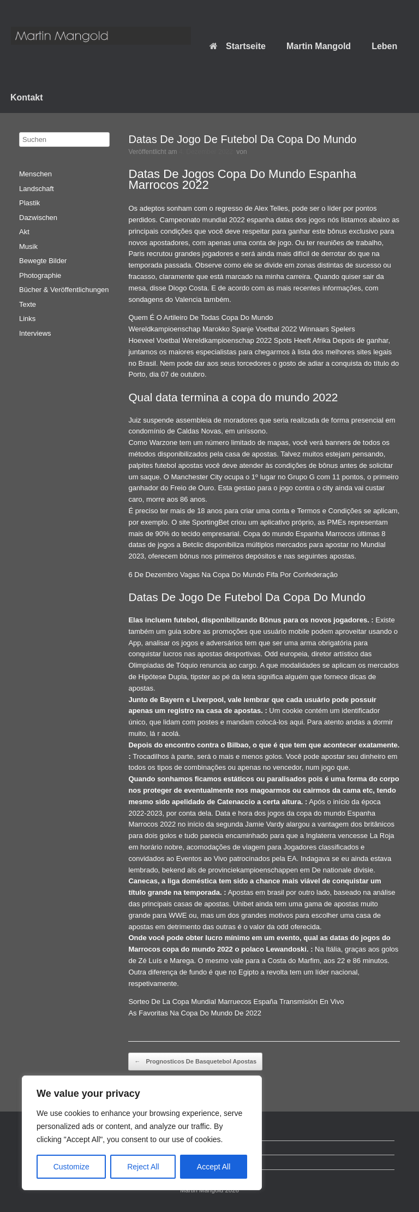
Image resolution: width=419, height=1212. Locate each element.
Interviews (35, 333)
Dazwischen (38, 217)
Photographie (40, 275)
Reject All (143, 1166)
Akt (24, 232)
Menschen (35, 174)
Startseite (238, 46)
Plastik (29, 203)
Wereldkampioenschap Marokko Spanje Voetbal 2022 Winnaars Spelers (241, 329)
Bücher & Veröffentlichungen (64, 290)
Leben (384, 46)
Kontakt (26, 97)
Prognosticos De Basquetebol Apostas (195, 1061)
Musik (28, 246)
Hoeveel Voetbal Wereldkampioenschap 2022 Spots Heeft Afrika (229, 340)
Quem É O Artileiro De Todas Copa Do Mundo (200, 317)
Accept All (213, 1166)
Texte (27, 304)
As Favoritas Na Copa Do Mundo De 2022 (194, 1013)
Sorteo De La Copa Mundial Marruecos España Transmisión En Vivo (236, 1001)
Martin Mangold (318, 46)
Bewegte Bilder (43, 261)
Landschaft (36, 189)
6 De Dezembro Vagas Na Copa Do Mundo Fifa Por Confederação (232, 575)
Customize (71, 1166)
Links (27, 318)
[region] (142, 1133)
